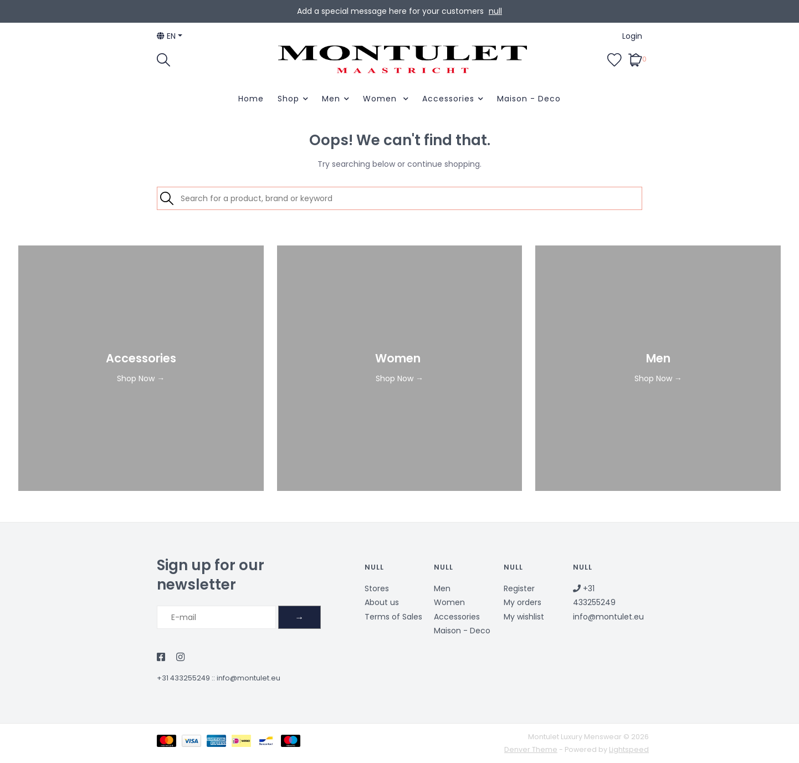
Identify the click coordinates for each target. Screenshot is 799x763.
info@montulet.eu (248, 678)
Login (632, 36)
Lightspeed (629, 749)
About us (382, 602)
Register (519, 588)
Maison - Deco (529, 98)
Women (381, 98)
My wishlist (524, 616)
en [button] (166, 36)
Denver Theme (530, 749)
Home (251, 98)
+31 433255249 (183, 678)
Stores (377, 588)
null (495, 11)
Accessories (448, 98)
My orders (522, 602)
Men (331, 98)
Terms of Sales (393, 616)
